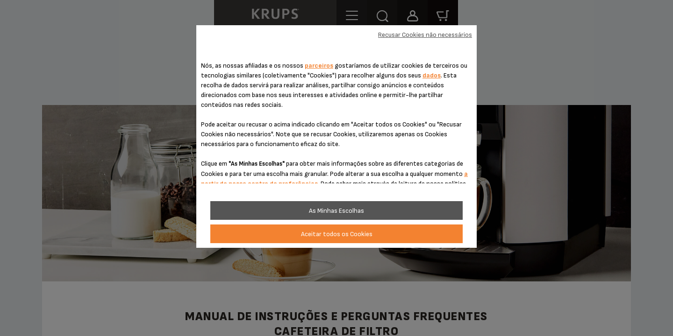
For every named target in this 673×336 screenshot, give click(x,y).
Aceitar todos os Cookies (336, 234)
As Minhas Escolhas (336, 211)
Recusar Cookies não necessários (425, 35)
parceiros (319, 66)
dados (431, 75)
